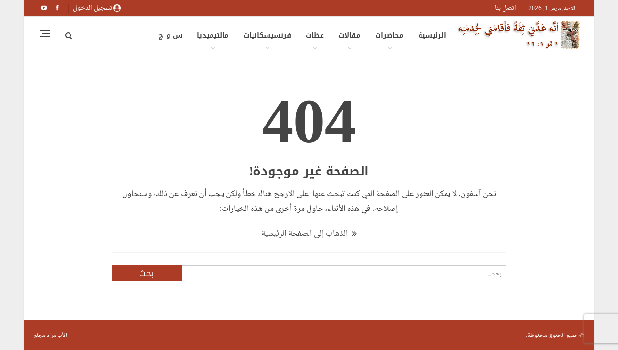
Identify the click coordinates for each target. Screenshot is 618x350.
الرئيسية (432, 35)
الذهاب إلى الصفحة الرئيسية (309, 233)
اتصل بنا (505, 8)
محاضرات (389, 35)
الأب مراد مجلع (50, 335)
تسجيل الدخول (97, 8)
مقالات (349, 35)
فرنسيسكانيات (267, 35)
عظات (315, 35)
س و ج (171, 35)
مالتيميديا (213, 35)
